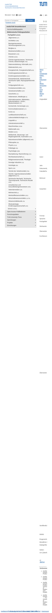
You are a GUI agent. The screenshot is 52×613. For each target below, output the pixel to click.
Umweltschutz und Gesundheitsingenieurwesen (19, 186)
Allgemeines (13, 38)
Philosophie (13, 142)
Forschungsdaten (13, 214)
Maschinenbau (15, 126)
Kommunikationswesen (17, 109)
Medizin (13, 132)
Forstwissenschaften (16, 88)
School (12, 209)
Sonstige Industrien (16, 162)
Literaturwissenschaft (16, 123)
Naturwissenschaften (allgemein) (20, 139)
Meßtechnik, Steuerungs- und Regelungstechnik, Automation (20, 135)
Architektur (13, 40)
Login (18, 15)
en (46, 15)
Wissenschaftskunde (16, 201)
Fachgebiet (14, 35)
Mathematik (13, 129)
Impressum (45, 611)
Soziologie (13, 165)
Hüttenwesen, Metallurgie (17, 97)
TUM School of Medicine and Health (46, 601)
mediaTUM (8, 4)
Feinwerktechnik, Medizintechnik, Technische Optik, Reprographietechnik (21, 80)
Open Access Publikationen (16, 211)
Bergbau (12, 48)
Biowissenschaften (16, 51)
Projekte (10, 222)
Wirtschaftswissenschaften (19, 198)
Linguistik (12, 120)
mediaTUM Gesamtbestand (16, 26)
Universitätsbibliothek (11, 6)
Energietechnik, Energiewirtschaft (21, 70)
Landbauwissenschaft (17, 115)
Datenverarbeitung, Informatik (20, 64)
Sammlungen (11, 220)
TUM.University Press (14, 217)
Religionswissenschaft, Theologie (19, 159)
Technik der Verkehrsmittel (18, 171)
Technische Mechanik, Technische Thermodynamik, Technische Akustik (20, 180)
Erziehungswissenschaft (17, 73)
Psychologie (14, 151)
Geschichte (13, 94)
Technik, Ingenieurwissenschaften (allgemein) (19, 175)
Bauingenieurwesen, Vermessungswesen (16, 44)
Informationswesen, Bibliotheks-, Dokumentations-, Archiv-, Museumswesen (19, 101)
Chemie (13, 57)
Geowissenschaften (16, 91)
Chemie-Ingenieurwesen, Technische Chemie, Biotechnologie (20, 60)
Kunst (11, 112)
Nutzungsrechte (15, 611)
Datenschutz (25, 611)
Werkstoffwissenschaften (18, 195)
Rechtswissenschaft (16, 157)
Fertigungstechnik (16, 85)
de (41, 15)
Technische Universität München (15, 8)
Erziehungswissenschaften (18, 76)
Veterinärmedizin (15, 190)
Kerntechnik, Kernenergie (18, 106)
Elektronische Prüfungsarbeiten (18, 32)
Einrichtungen (11, 225)
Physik (12, 145)
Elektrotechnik (15, 67)
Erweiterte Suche (10, 22)
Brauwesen (13, 54)
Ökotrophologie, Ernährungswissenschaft (18, 205)
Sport (11, 168)
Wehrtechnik (13, 192)
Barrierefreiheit (36, 611)
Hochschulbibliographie (15, 29)
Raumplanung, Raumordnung (19, 154)
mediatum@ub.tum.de (8, 611)
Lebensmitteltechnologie (18, 117)
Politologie (13, 148)
